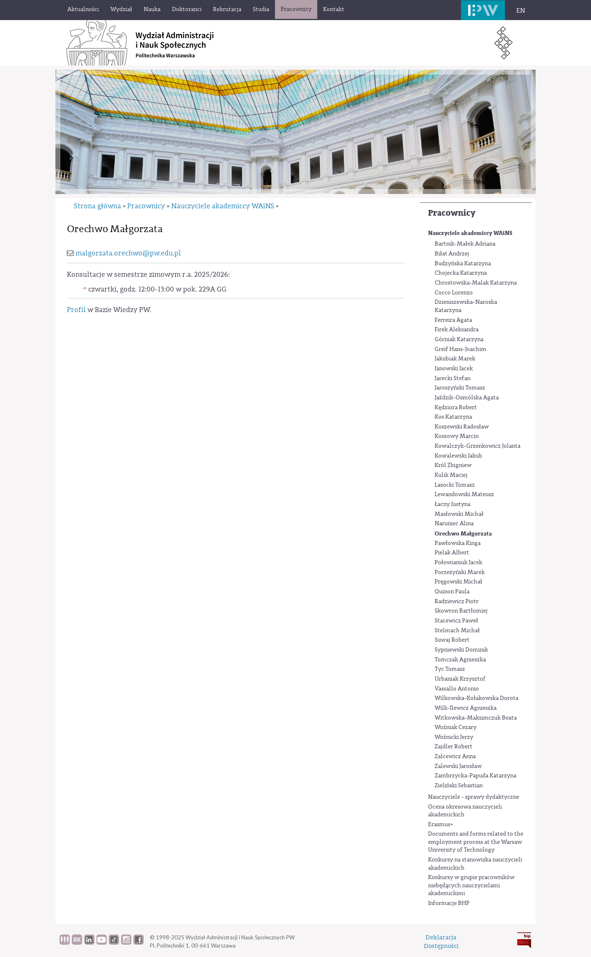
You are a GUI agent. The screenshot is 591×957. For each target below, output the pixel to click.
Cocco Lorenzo (454, 292)
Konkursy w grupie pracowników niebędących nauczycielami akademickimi (471, 885)
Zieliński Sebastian (459, 785)
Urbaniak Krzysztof (460, 679)
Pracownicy (451, 213)
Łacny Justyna (452, 504)
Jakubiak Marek (455, 358)
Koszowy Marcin (457, 436)
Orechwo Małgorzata (463, 534)
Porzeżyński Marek (460, 572)
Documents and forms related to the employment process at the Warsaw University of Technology (475, 842)
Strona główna (97, 206)
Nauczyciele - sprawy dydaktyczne (473, 797)
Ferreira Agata (453, 320)
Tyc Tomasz (450, 669)
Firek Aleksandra (457, 329)
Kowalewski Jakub (458, 456)
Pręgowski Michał (458, 582)
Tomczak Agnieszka (460, 659)
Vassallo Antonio (457, 689)
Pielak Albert (452, 552)
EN (520, 11)
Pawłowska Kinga (458, 543)
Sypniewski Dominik (461, 650)
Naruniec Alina (454, 523)
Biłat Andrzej (452, 253)
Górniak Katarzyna (459, 339)
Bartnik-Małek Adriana (465, 244)
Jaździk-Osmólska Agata (467, 397)
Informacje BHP (449, 903)
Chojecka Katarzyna (461, 273)
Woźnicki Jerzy (454, 737)
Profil (76, 309)
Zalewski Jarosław (458, 766)
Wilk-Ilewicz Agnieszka (466, 708)
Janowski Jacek (454, 368)
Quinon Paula (452, 591)
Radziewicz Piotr (457, 601)
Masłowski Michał (459, 514)
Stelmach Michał (457, 630)
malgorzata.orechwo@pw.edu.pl (128, 253)
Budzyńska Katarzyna (463, 263)
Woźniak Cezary (455, 727)
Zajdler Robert (453, 746)
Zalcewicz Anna (455, 756)
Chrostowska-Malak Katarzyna (476, 283)
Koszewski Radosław (462, 427)
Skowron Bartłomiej (461, 611)
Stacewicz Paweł (456, 620)
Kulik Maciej (451, 475)
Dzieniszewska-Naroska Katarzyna (466, 306)
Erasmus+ (440, 824)
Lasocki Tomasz (455, 485)
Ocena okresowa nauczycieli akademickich (465, 811)
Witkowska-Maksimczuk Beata (476, 718)
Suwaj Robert (452, 640)
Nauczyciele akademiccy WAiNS (470, 233)
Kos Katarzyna (453, 417)
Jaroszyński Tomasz (460, 388)
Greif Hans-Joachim (460, 349)
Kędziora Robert (456, 407)
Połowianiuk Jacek (458, 562)
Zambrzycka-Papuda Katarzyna (475, 775)
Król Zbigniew (453, 465)
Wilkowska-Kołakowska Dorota (476, 698)
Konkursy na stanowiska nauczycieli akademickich (475, 864)
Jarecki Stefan (452, 378)
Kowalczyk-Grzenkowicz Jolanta (477, 446)
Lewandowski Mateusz (464, 494)
